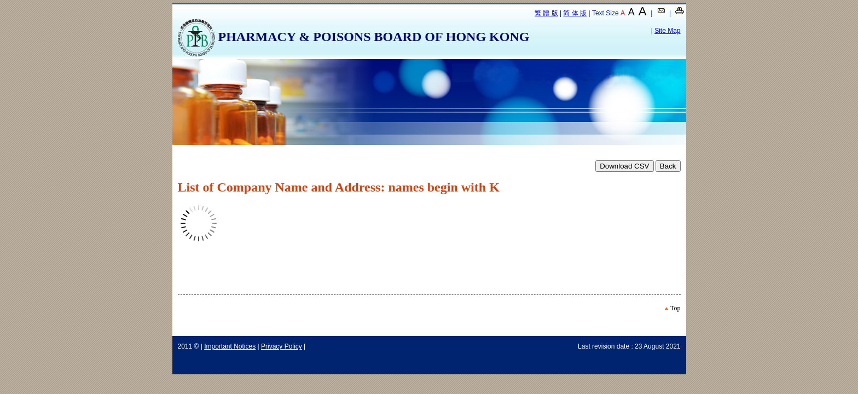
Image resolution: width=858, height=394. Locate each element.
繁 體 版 (546, 13)
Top (675, 308)
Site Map (667, 30)
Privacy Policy (281, 346)
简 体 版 (575, 13)
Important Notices (230, 346)
